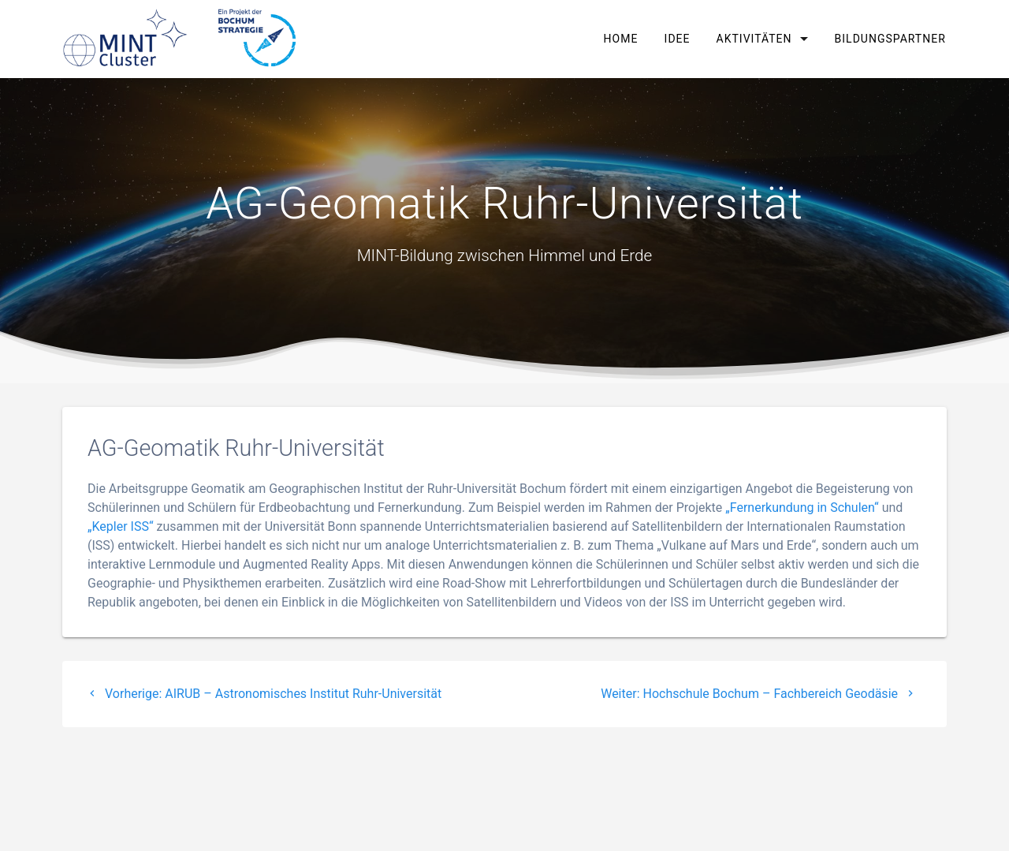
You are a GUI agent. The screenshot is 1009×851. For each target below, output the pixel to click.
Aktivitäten (754, 38)
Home (621, 38)
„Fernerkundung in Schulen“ (802, 507)
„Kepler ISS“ (120, 526)
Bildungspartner (889, 38)
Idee (678, 38)
